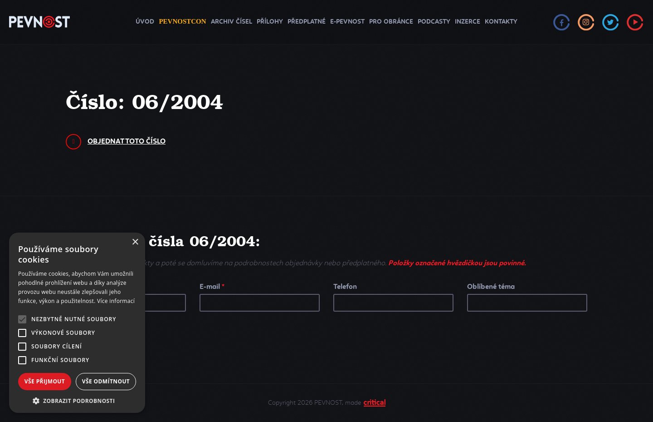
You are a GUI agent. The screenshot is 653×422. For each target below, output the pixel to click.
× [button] (135, 242)
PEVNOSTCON (182, 21)
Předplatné (307, 21)
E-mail (212, 287)
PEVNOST (39, 22)
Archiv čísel (231, 21)
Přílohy (270, 21)
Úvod (145, 21)
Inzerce (467, 21)
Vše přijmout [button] (44, 381)
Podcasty (434, 21)
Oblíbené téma (491, 287)
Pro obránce (391, 21)
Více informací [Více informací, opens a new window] (116, 301)
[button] (77, 400)
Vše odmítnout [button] (106, 381)
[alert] (77, 323)
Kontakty (501, 21)
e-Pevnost (347, 21)
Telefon (345, 287)
